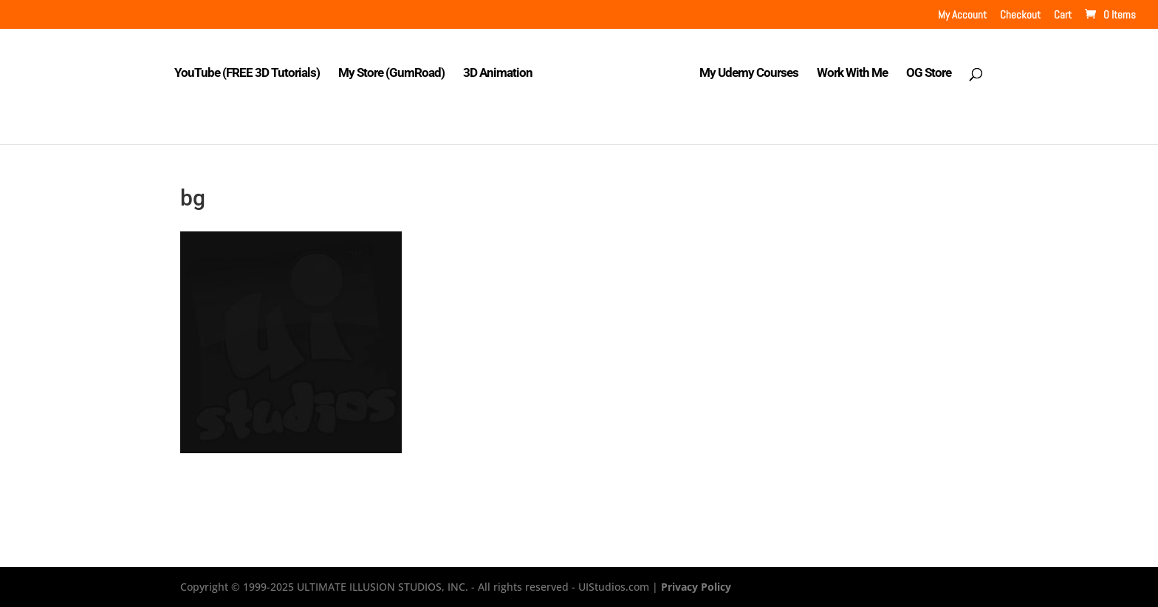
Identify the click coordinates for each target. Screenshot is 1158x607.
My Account (962, 15)
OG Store (928, 73)
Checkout (1020, 15)
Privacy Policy (696, 587)
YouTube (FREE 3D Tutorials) (247, 73)
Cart (1063, 15)
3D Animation (497, 73)
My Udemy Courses (748, 73)
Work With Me (852, 73)
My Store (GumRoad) (391, 73)
